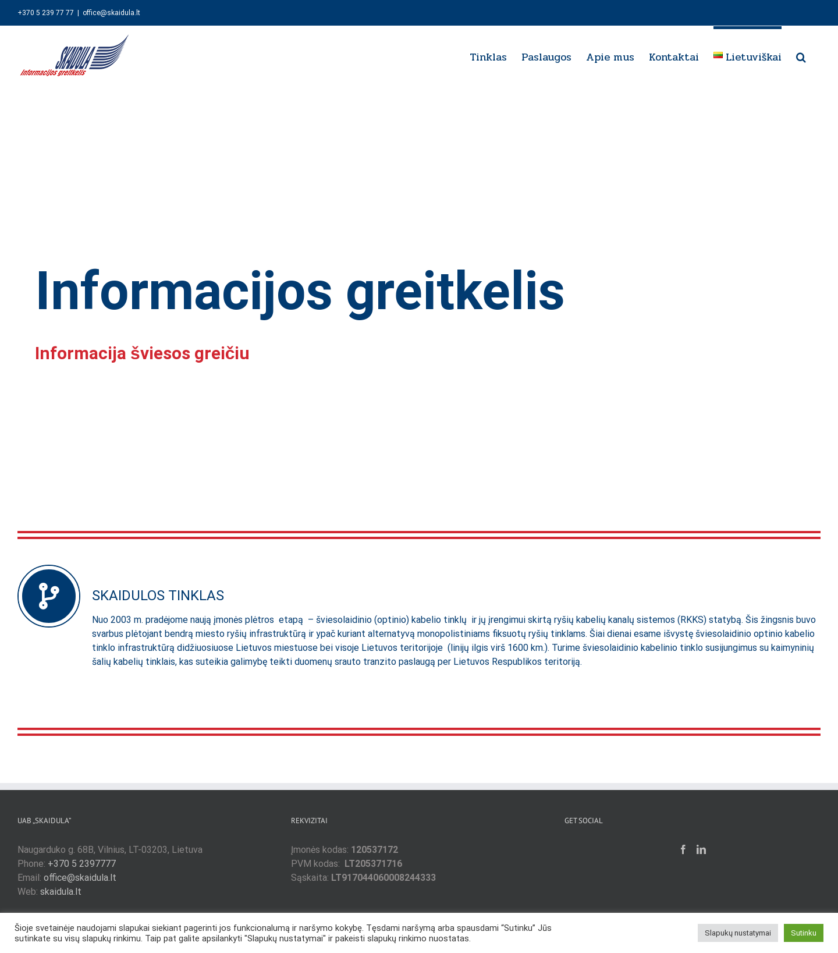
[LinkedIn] (701, 849)
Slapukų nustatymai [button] (738, 933)
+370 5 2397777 (82, 863)
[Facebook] (683, 849)
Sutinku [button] (803, 933)
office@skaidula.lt (111, 13)
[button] (801, 55)
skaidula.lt (60, 891)
